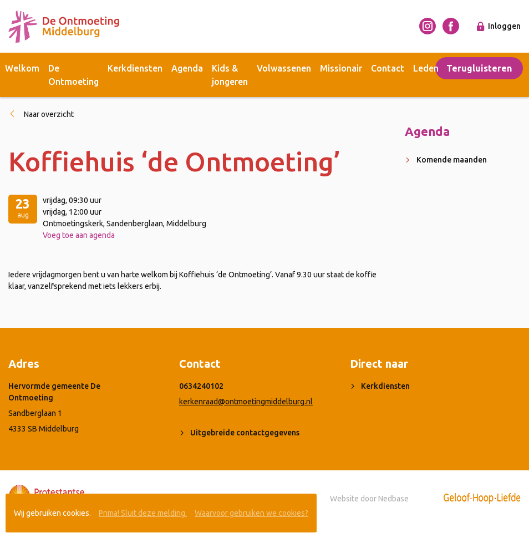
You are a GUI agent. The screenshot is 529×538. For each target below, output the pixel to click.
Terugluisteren (479, 68)
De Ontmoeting (73, 75)
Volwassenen (284, 68)
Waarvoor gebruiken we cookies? (251, 513)
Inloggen (504, 26)
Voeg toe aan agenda (79, 235)
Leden (426, 68)
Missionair (341, 68)
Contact (387, 68)
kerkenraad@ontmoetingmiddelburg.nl (246, 401)
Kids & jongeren (230, 75)
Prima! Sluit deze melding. (143, 513)
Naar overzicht (49, 114)
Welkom (22, 68)
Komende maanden (451, 159)
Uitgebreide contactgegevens (244, 432)
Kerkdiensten (135, 68)
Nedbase (393, 498)
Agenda (187, 68)
